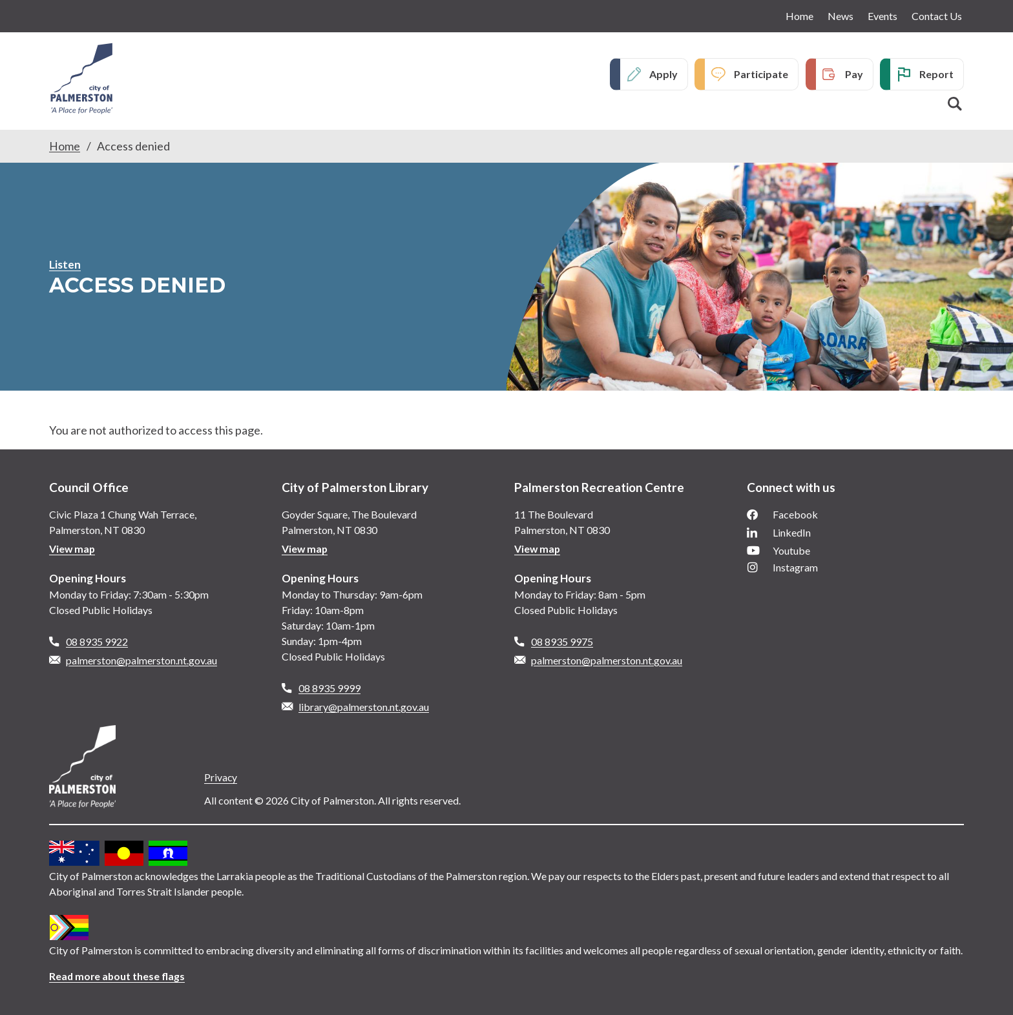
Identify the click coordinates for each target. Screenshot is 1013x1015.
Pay (854, 74)
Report (936, 74)
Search (955, 104)
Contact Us (937, 16)
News (840, 16)
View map (72, 548)
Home (799, 16)
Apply (663, 74)
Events (882, 16)
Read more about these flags (118, 976)
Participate (761, 74)
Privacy (221, 777)
